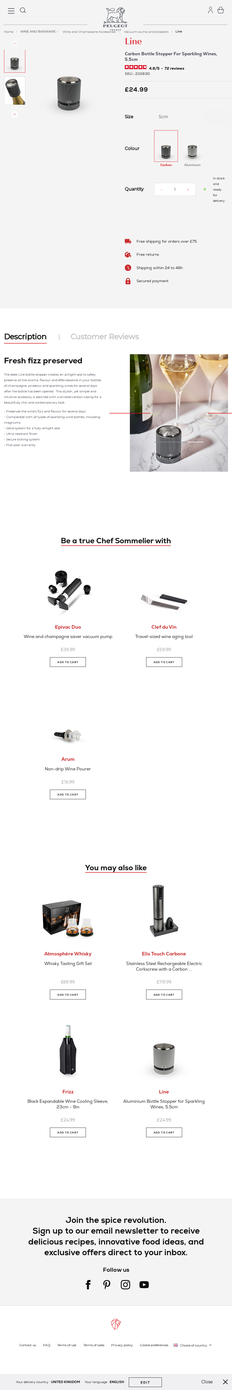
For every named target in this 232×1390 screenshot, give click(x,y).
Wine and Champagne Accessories (89, 31)
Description (25, 336)
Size (129, 117)
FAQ (46, 1345)
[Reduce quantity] (161, 189)
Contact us (27, 1345)
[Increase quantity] (188, 189)
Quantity (134, 189)
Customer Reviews (105, 336)
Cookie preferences (154, 1345)
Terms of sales (93, 1345)
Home (9, 31)
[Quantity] (175, 189)
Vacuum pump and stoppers (146, 31)
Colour (132, 149)
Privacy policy (122, 1345)
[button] (14, 67)
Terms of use (66, 1345)
